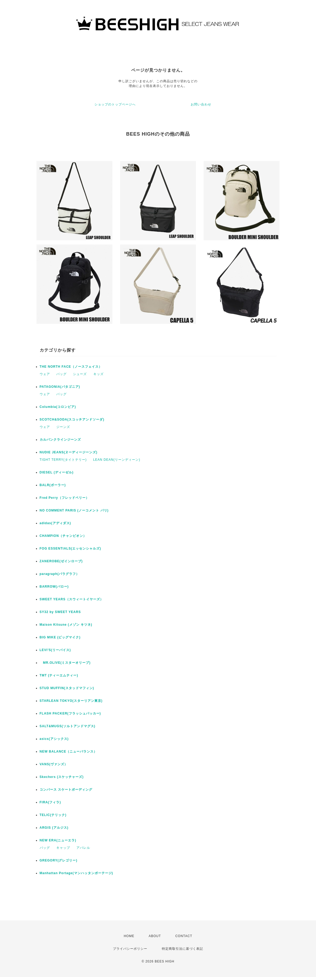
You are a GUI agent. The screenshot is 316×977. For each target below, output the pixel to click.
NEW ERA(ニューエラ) (58, 840)
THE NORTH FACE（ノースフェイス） (71, 366)
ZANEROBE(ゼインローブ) (61, 561)
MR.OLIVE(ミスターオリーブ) (65, 663)
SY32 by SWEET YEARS (60, 612)
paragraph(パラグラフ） (60, 574)
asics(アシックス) (54, 739)
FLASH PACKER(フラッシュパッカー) (70, 713)
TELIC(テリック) (53, 815)
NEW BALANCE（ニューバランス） (68, 751)
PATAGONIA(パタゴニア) (60, 387)
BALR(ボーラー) (53, 485)
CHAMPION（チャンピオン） (63, 536)
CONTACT (183, 936)
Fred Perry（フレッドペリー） (64, 498)
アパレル (83, 848)
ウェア (45, 374)
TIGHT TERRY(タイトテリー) (63, 460)
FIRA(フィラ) (50, 802)
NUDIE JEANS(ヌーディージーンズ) (69, 452)
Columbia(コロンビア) (58, 407)
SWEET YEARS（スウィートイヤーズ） (71, 599)
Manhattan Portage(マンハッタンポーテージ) (76, 873)
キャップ (63, 848)
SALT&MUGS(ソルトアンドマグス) (67, 726)
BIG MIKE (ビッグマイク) (60, 637)
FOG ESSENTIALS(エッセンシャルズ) (70, 548)
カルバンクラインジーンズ (60, 439)
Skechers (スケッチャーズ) (62, 777)
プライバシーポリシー (130, 949)
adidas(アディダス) (55, 523)
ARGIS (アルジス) (54, 827)
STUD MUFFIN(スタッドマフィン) (67, 688)
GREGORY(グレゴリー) (58, 860)
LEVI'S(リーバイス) (55, 650)
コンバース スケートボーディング (66, 789)
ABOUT (155, 936)
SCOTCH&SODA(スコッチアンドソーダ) (72, 419)
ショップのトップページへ (115, 104)
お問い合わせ (201, 104)
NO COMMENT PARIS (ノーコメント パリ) (74, 510)
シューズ (80, 374)
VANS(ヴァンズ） (54, 764)
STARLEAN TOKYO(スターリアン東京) (71, 701)
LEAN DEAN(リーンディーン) (116, 460)
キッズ (98, 374)
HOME (129, 936)
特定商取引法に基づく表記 (182, 949)
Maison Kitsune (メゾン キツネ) (66, 624)
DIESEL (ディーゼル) (57, 472)
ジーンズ (63, 427)
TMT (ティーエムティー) (59, 675)
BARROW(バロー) (54, 586)
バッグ (61, 374)
